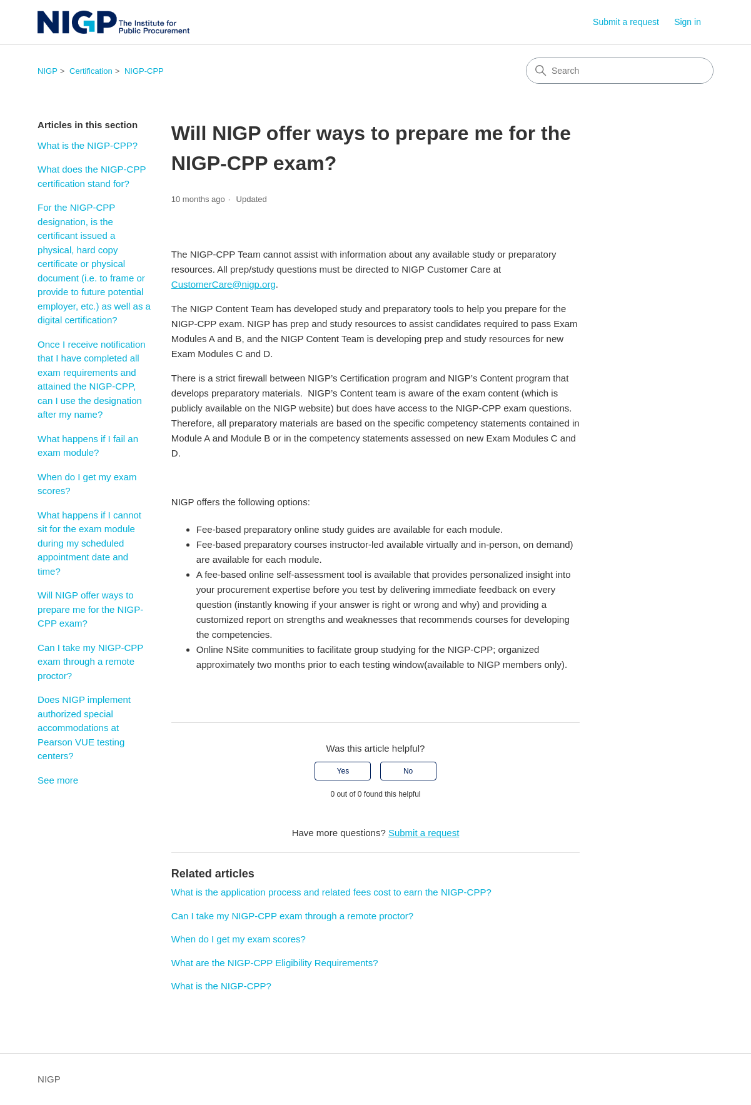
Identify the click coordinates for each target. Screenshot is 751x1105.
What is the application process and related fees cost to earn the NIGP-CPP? (331, 892)
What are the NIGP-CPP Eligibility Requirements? (274, 962)
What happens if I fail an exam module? (88, 445)
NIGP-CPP (144, 71)
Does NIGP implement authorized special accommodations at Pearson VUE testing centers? (84, 727)
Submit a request (626, 22)
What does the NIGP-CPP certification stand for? (92, 176)
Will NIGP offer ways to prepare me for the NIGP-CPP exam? (90, 609)
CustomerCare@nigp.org (223, 284)
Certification (91, 71)
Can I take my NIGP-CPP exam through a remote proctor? (90, 661)
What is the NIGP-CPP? (88, 145)
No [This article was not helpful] (408, 771)
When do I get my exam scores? (87, 484)
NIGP (48, 71)
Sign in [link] (687, 22)
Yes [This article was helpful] (343, 771)
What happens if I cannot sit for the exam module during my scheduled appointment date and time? (89, 543)
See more (58, 780)
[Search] (620, 70)
